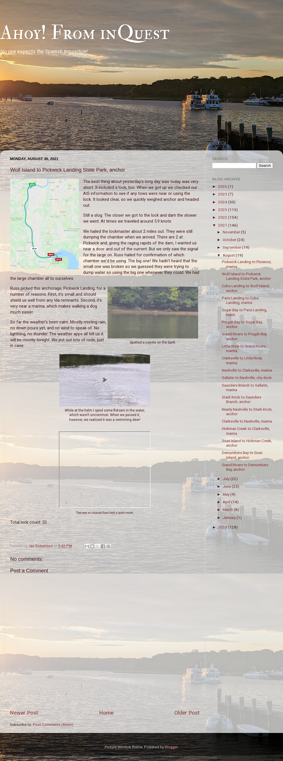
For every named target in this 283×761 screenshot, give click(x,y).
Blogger (171, 747)
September (232, 247)
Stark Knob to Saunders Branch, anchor (241, 399)
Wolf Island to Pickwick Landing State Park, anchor (246, 276)
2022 (223, 217)
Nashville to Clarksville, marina (247, 370)
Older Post (187, 712)
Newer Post (24, 712)
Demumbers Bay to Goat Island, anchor (242, 454)
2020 (223, 527)
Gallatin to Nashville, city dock (247, 377)
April (227, 502)
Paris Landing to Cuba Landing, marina (240, 300)
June (227, 486)
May (226, 494)
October (230, 239)
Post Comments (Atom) (53, 724)
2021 (223, 225)
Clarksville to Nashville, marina (247, 421)
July (226, 478)
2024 (223, 202)
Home (106, 712)
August (229, 255)
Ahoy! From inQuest (85, 32)
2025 (223, 194)
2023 (223, 209)
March (228, 509)
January (230, 517)
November (232, 232)
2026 (223, 186)
